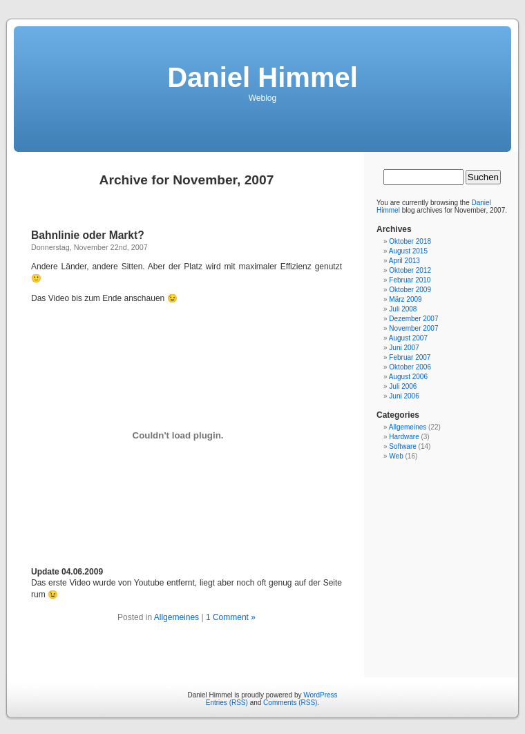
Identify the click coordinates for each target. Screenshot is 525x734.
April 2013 (404, 260)
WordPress (320, 695)
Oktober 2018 (410, 241)
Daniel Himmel (262, 77)
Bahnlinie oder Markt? (87, 235)
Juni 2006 (404, 396)
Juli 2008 (403, 309)
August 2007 (408, 338)
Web (396, 456)
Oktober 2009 (410, 289)
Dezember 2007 (413, 318)
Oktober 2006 (410, 367)
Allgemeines (176, 617)
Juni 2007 (404, 347)
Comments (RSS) (290, 702)
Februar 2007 (409, 357)
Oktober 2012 (410, 270)
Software (402, 446)
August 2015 (408, 251)
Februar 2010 (409, 280)
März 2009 (405, 299)
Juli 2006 (403, 386)
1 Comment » (231, 617)
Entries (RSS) (227, 702)
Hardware (404, 437)
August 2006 (408, 376)
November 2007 (413, 328)
